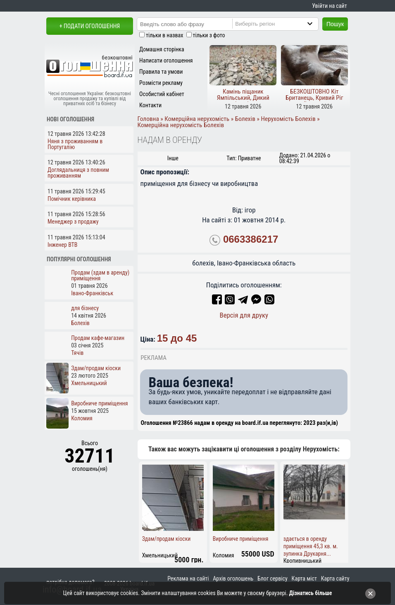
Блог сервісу (272, 578)
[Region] (282, 24)
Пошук (335, 24)
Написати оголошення (166, 60)
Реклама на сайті (188, 578)
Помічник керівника (72, 198)
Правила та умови (161, 71)
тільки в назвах (164, 35)
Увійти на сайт (329, 5)
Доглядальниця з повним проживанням (78, 172)
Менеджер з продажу (73, 221)
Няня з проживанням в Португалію (75, 144)
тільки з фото (209, 35)
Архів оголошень (233, 578)
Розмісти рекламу (161, 83)
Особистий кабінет (161, 94)
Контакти (150, 105)
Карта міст (304, 578)
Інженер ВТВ (63, 244)
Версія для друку (243, 315)
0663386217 (250, 239)
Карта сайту (335, 578)
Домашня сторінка (161, 49)
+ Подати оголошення (89, 26)
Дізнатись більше (310, 593)
